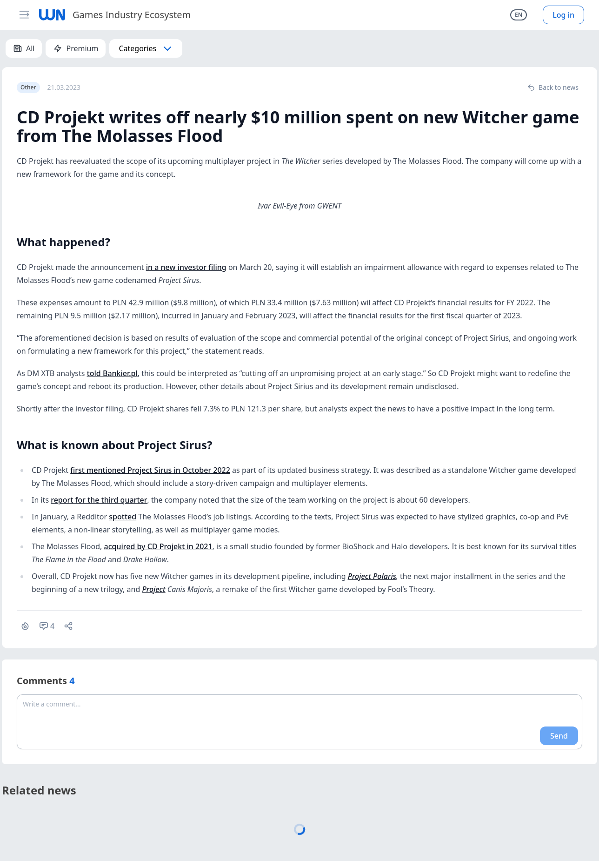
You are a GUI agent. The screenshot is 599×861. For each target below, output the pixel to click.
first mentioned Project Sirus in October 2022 (150, 470)
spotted (122, 516)
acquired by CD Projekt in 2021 (158, 546)
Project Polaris (372, 576)
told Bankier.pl (112, 373)
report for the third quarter (99, 500)
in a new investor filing (186, 267)
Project (153, 589)
